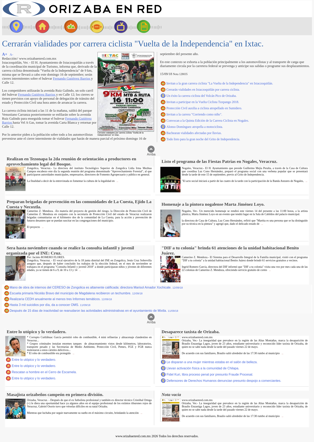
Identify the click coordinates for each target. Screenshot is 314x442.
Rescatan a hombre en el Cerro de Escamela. (44, 372)
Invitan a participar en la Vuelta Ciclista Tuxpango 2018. (202, 102)
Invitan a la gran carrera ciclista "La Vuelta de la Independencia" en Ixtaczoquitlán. (219, 83)
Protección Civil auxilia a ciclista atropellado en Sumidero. (204, 108)
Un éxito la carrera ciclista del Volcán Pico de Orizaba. (201, 95)
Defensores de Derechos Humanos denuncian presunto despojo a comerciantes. (224, 380)
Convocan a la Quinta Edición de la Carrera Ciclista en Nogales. (207, 120)
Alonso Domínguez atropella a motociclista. (194, 126)
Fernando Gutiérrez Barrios (72, 78)
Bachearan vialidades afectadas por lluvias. (194, 133)
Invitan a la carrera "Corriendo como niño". (194, 114)
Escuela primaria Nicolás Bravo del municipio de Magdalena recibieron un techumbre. (76, 293)
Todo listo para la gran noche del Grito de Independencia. (203, 139)
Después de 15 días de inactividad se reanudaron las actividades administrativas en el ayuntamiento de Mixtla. (94, 310)
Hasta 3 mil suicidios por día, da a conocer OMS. (50, 305)
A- (11, 54)
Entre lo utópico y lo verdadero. (34, 359)
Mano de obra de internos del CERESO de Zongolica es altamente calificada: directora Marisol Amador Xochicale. (96, 287)
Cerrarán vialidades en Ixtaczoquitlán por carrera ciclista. (203, 89)
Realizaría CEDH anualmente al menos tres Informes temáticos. (61, 299)
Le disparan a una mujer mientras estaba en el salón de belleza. (212, 362)
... (117, 181)
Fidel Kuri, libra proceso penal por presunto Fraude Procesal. (210, 374)
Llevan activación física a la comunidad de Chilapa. (203, 368)
